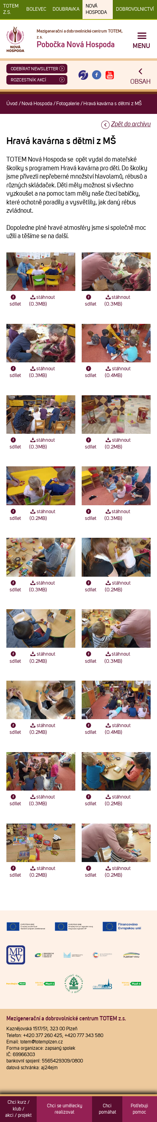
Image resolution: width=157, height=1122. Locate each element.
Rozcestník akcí (28, 80)
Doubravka (66, 9)
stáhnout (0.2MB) (118, 444)
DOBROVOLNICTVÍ (135, 9)
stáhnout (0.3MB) (42, 301)
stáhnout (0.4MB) (118, 372)
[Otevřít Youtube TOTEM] (110, 75)
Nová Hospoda (96, 9)
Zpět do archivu (131, 124)
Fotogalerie (67, 103)
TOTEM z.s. (11, 9)
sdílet (15, 301)
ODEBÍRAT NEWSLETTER (34, 69)
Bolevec (36, 9)
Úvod (12, 103)
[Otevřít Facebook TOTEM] (96, 75)
